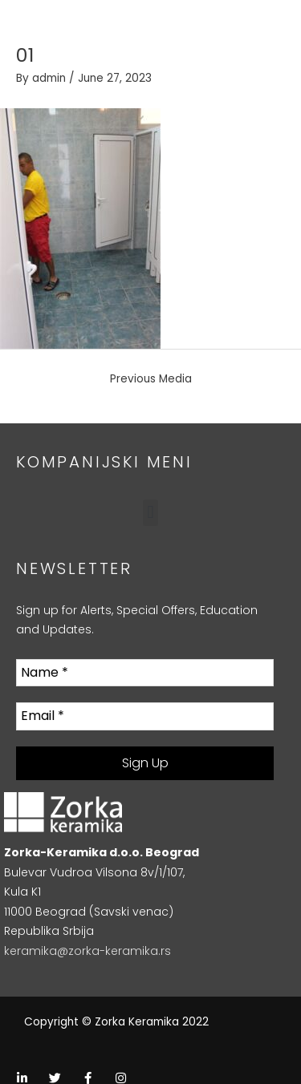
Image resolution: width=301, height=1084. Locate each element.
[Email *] (145, 716)
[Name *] (145, 672)
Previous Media (151, 378)
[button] (150, 513)
